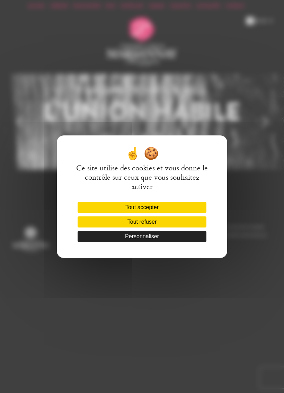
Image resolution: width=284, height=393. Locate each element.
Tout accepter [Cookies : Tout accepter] (142, 207)
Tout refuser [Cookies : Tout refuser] (142, 222)
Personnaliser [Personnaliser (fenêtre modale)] (142, 236)
